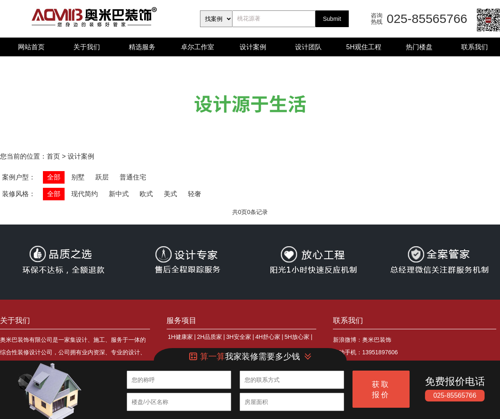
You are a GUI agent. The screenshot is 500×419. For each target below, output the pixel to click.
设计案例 (253, 46)
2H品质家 (209, 336)
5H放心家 (297, 336)
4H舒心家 (267, 336)
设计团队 (308, 46)
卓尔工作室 (197, 46)
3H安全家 (238, 336)
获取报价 (381, 389)
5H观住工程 (363, 46)
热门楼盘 (419, 46)
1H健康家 (180, 336)
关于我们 (86, 46)
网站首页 (31, 46)
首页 (53, 156)
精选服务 (142, 46)
